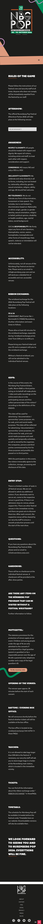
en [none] (39, 922)
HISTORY (21, 902)
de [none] (35, 922)
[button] (39, 60)
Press (21, 913)
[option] (35, 922)
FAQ (21, 905)
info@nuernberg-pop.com (18, 553)
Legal (21, 907)
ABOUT (21, 899)
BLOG (21, 916)
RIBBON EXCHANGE (16, 794)
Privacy (21, 910)
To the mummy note (17, 670)
